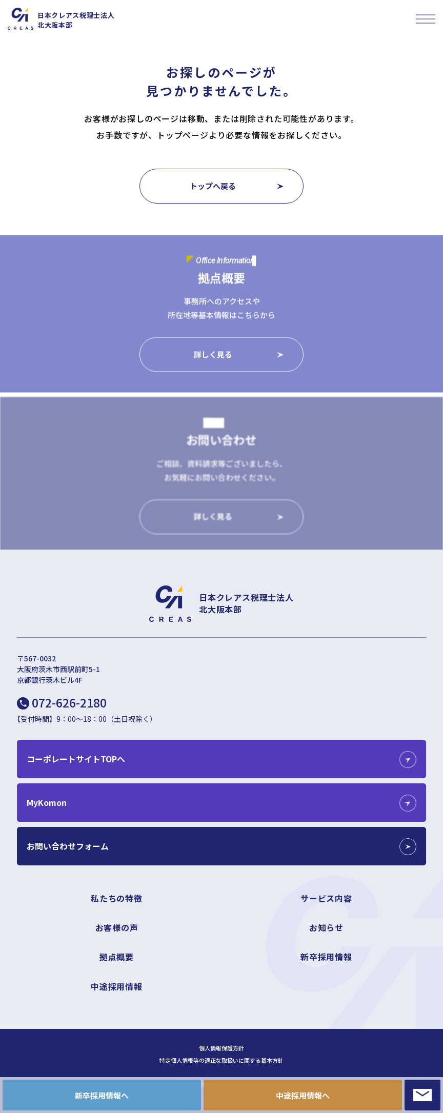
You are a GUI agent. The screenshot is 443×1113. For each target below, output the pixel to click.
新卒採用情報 (326, 956)
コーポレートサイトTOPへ (76, 759)
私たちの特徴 (117, 898)
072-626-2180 (69, 702)
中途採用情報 (117, 986)
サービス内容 (326, 898)
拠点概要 (116, 956)
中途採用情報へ (303, 1095)
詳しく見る (213, 355)
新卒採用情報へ (102, 1095)
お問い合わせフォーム (68, 846)
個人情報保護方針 (221, 1048)
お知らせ (326, 927)
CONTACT (422, 1095)
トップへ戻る (213, 185)
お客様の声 (116, 927)
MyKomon (47, 802)
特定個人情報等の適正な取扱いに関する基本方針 (221, 1060)
